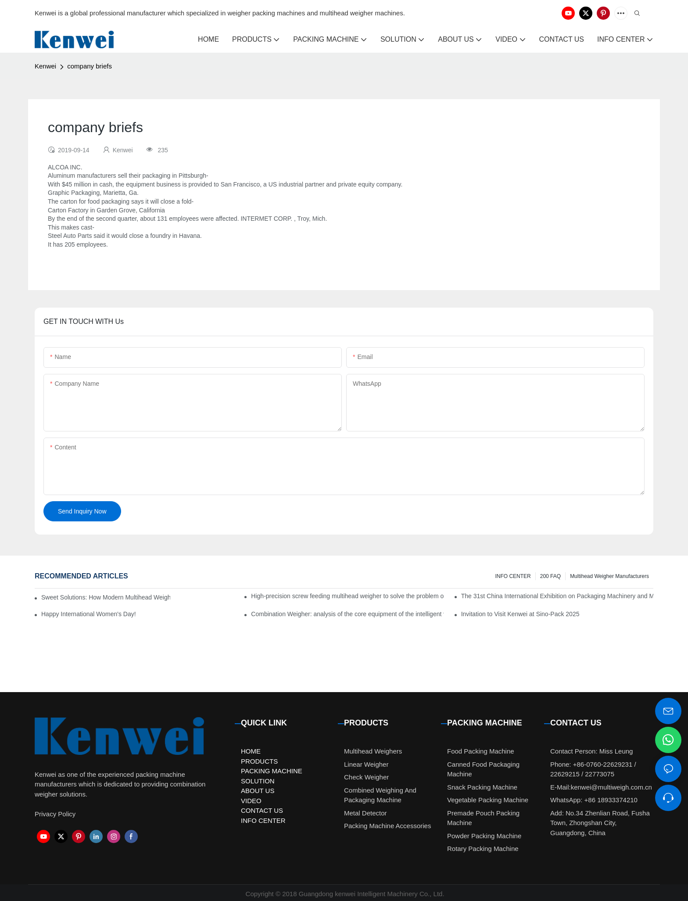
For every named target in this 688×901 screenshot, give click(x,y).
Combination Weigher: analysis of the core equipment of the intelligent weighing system (347, 613)
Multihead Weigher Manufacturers (609, 576)
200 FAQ (550, 576)
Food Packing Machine (480, 751)
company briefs (89, 66)
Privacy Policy (55, 814)
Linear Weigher (366, 764)
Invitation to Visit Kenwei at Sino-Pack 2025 (520, 613)
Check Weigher (366, 777)
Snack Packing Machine (482, 787)
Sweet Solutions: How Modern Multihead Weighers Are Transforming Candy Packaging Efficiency (105, 597)
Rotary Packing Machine (483, 848)
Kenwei (45, 66)
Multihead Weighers (373, 751)
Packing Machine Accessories (387, 825)
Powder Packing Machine (484, 836)
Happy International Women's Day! (88, 613)
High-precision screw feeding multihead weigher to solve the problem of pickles (347, 595)
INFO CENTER (512, 576)
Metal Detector (365, 813)
